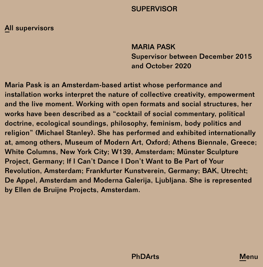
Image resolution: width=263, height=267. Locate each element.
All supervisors (29, 28)
